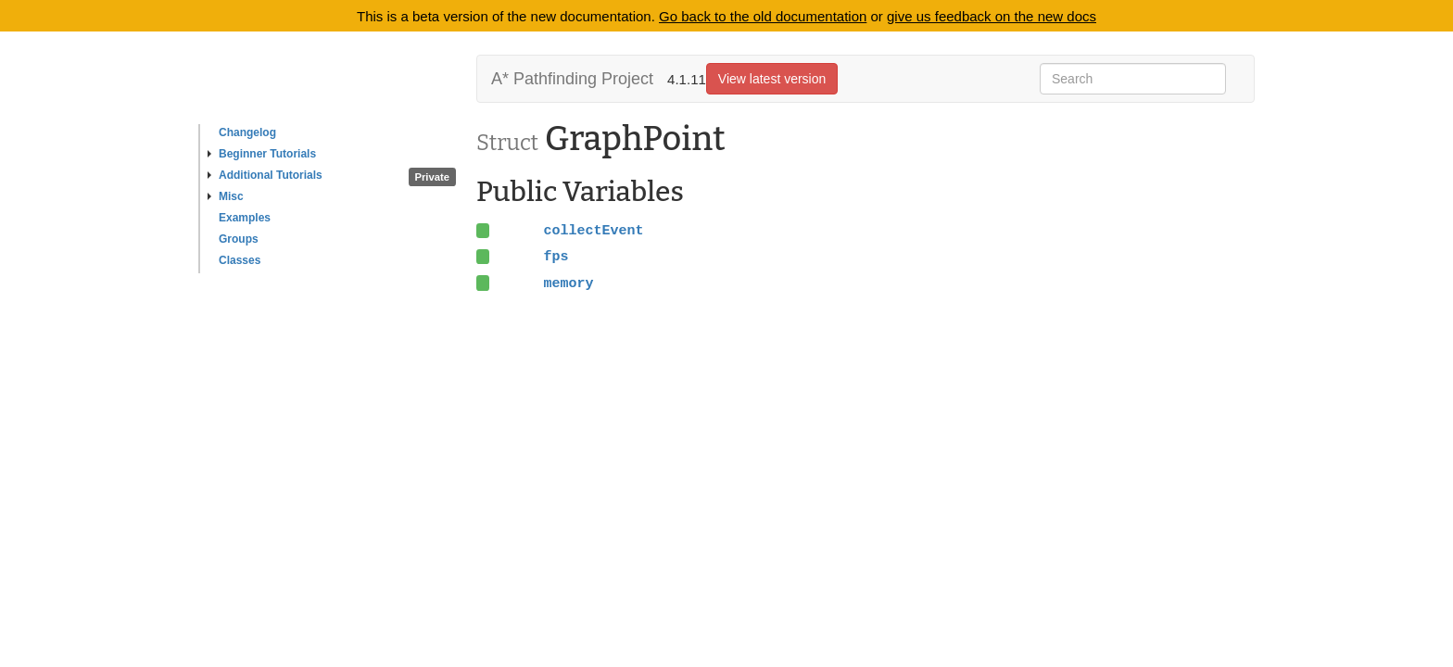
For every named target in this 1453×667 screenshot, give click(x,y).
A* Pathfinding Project (572, 78)
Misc (226, 196)
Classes (239, 260)
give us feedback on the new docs (991, 16)
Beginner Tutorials (262, 153)
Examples (245, 217)
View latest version (772, 78)
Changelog (247, 132)
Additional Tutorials (265, 175)
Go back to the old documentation (762, 16)
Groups (239, 239)
